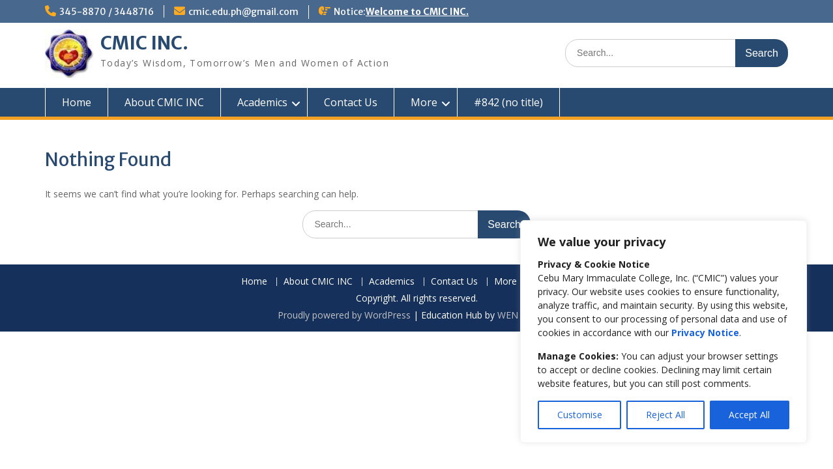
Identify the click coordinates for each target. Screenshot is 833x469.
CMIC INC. (144, 43)
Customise (579, 414)
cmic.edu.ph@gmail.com (243, 12)
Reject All (665, 414)
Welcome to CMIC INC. (417, 12)
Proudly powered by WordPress (344, 315)
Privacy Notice (705, 332)
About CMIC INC (164, 102)
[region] (663, 331)
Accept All (749, 414)
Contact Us (350, 102)
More (424, 102)
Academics (262, 102)
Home (76, 102)
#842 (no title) (508, 102)
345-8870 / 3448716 (106, 12)
